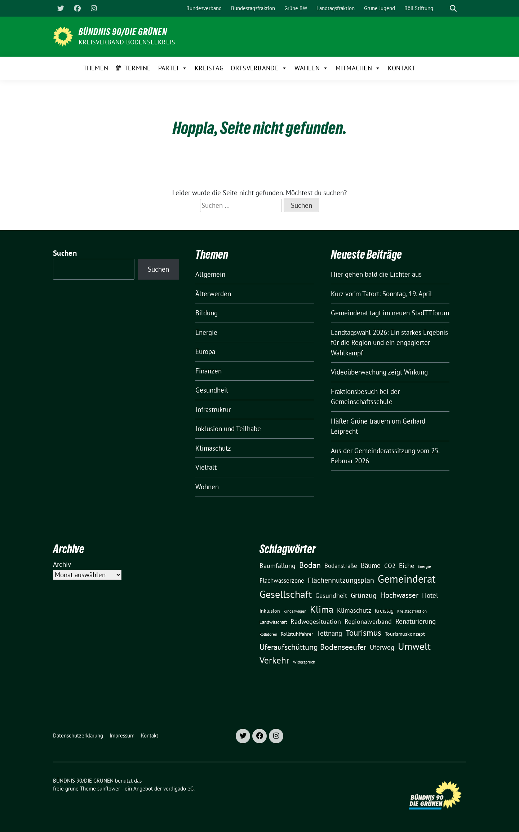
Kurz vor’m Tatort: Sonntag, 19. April (381, 293)
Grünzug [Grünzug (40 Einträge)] (364, 595)
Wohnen (207, 486)
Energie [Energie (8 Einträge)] (424, 566)
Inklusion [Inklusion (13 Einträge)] (270, 611)
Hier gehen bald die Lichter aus (376, 274)
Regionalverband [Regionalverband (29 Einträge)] (368, 621)
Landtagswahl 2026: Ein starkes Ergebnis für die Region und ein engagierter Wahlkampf (389, 342)
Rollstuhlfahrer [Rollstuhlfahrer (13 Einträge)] (297, 634)
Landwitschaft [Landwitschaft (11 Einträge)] (273, 622)
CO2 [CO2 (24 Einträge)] (389, 565)
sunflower (108, 788)
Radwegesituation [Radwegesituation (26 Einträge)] (315, 621)
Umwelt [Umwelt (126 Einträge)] (414, 646)
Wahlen (311, 68)
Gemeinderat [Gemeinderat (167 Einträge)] (407, 579)
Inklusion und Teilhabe (228, 428)
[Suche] (443, 8)
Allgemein (210, 274)
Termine (137, 68)
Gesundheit (211, 390)
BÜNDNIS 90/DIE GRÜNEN (123, 31)
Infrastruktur (213, 409)
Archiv (62, 564)
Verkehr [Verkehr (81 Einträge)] (274, 660)
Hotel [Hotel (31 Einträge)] (430, 595)
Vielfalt (206, 467)
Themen (95, 68)
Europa (205, 351)
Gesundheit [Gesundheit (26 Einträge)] (331, 595)
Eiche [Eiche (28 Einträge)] (406, 565)
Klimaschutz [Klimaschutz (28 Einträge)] (354, 610)
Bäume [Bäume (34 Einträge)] (371, 565)
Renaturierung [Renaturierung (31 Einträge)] (415, 621)
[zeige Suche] (453, 8)
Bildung (206, 312)
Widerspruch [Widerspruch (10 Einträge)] (304, 662)
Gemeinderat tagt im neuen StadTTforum (390, 312)
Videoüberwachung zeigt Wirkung (379, 372)
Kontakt (401, 68)
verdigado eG (178, 788)
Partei (172, 68)
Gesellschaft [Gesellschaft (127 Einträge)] (286, 594)
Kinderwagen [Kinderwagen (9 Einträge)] (295, 611)
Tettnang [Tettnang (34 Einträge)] (329, 633)
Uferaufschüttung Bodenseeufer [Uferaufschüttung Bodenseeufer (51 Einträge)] (313, 647)
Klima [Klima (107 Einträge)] (321, 609)
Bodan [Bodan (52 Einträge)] (310, 565)
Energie (206, 332)
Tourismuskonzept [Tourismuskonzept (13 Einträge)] (405, 634)
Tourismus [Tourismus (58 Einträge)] (363, 632)
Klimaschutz (213, 448)
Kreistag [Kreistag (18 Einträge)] (384, 610)
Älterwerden (213, 293)
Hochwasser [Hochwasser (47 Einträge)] (399, 595)
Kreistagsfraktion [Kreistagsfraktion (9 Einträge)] (412, 611)
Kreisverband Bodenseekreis (127, 42)
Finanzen (208, 371)
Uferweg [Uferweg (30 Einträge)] (382, 647)
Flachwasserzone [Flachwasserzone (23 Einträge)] (282, 580)
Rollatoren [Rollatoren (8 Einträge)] (268, 634)
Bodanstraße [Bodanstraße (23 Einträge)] (340, 566)
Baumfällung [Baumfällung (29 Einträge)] (278, 565)
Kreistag (209, 68)
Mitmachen (358, 68)
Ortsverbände (259, 68)
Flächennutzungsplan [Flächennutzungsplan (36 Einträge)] (341, 579)
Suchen (65, 253)
